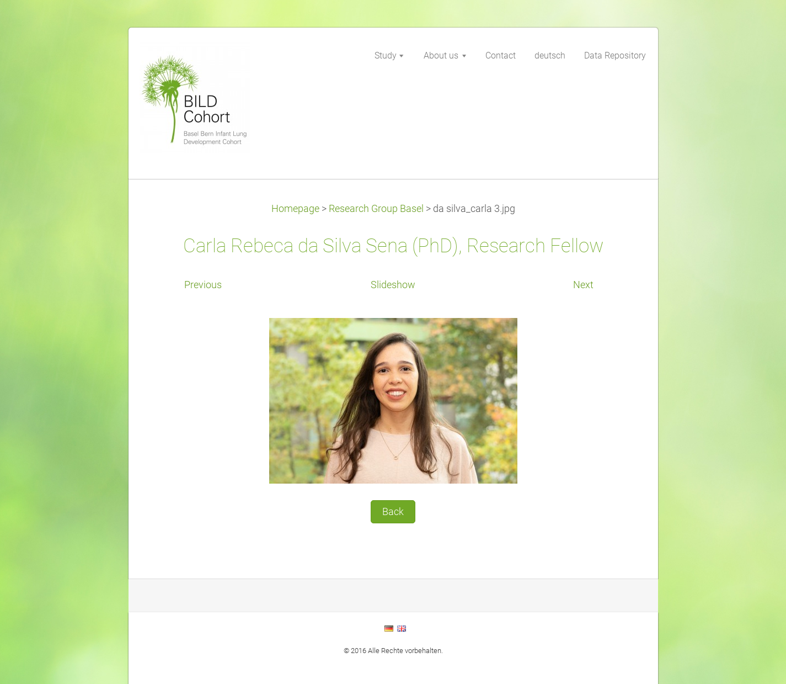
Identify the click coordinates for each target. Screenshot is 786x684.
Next (583, 284)
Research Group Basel (376, 208)
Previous (203, 284)
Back (393, 511)
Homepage (295, 208)
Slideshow (393, 284)
